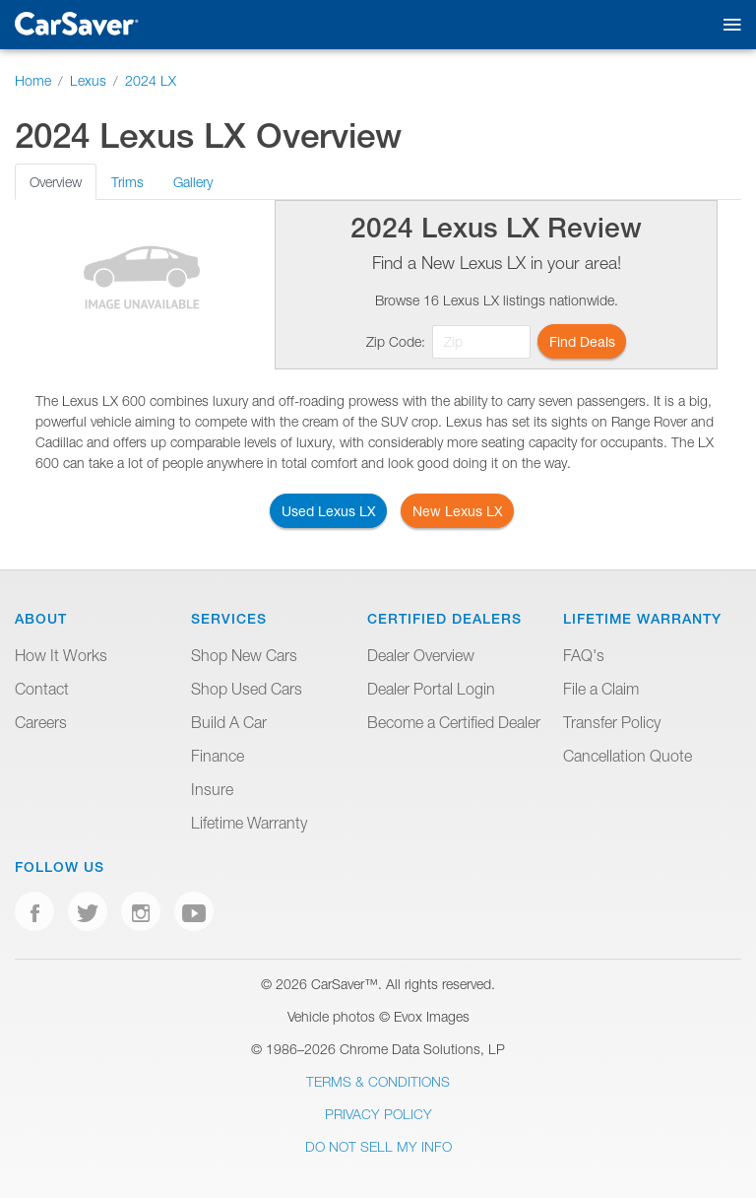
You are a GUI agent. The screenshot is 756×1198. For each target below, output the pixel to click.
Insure (212, 789)
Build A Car (229, 722)
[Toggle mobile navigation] (728, 25)
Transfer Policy (612, 722)
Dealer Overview (420, 655)
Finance (217, 756)
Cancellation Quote (627, 756)
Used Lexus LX (329, 510)
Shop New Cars (244, 655)
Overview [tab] (56, 181)
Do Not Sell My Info (378, 1146)
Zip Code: (395, 341)
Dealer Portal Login (431, 689)
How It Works (61, 655)
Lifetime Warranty (249, 823)
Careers (41, 722)
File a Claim (601, 689)
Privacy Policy (378, 1113)
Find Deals (582, 341)
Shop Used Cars (246, 689)
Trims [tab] (127, 181)
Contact (42, 689)
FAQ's (583, 655)
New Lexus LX (457, 510)
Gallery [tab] (193, 181)
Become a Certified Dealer (453, 722)
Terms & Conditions (378, 1081)
